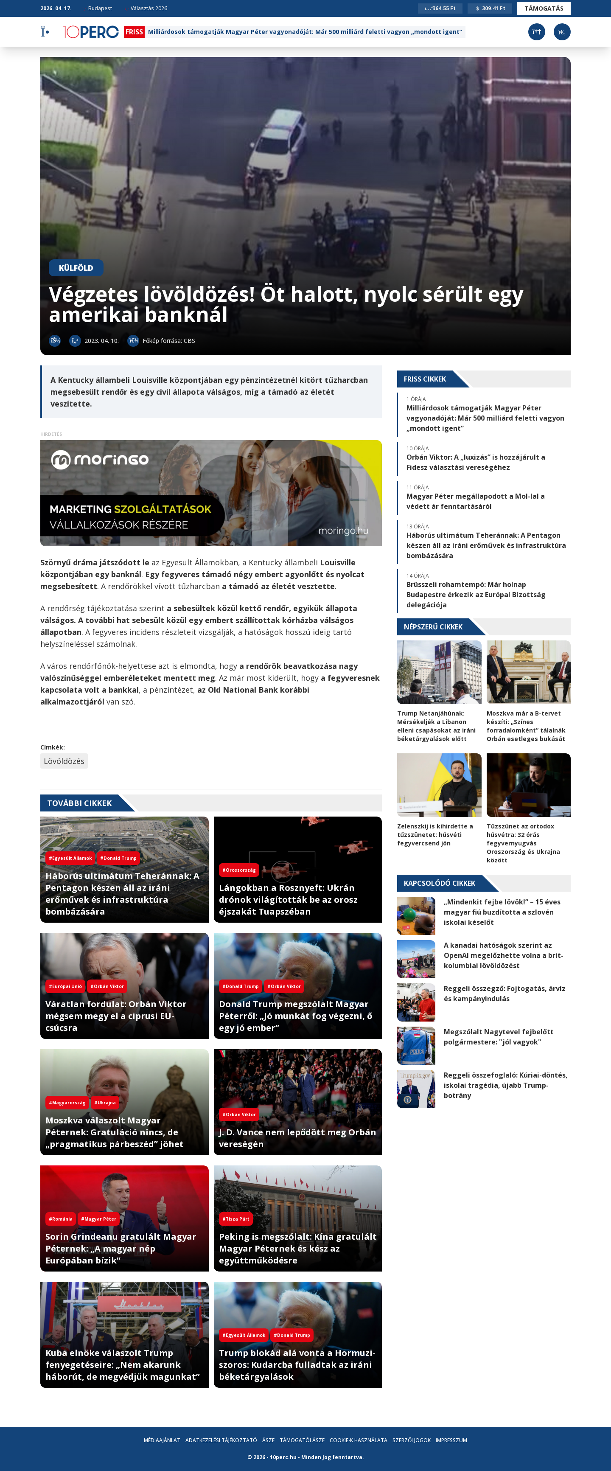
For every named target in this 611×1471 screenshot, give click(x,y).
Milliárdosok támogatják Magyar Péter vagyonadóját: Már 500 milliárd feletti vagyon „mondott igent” (305, 32)
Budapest (97, 8)
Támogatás (543, 8)
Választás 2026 (146, 8)
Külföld (76, 268)
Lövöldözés (64, 761)
